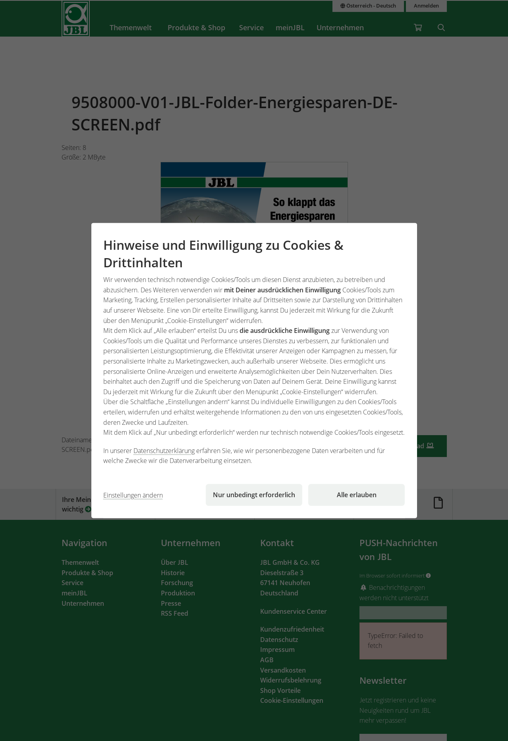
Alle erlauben (357, 494)
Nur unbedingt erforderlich (254, 494)
